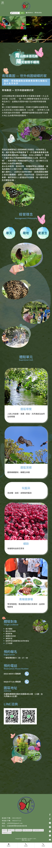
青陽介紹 (11, 830)
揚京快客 (24, 838)
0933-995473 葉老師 (16, 674)
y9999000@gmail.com (14, 823)
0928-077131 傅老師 (16, 682)
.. (36, 838)
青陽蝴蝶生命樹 (38, 830)
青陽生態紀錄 (27, 830)
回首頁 (4, 830)
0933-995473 (16, 818)
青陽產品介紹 (6, 832)
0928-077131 (16, 820)
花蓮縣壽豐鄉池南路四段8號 (17, 826)
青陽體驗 (18, 830)
